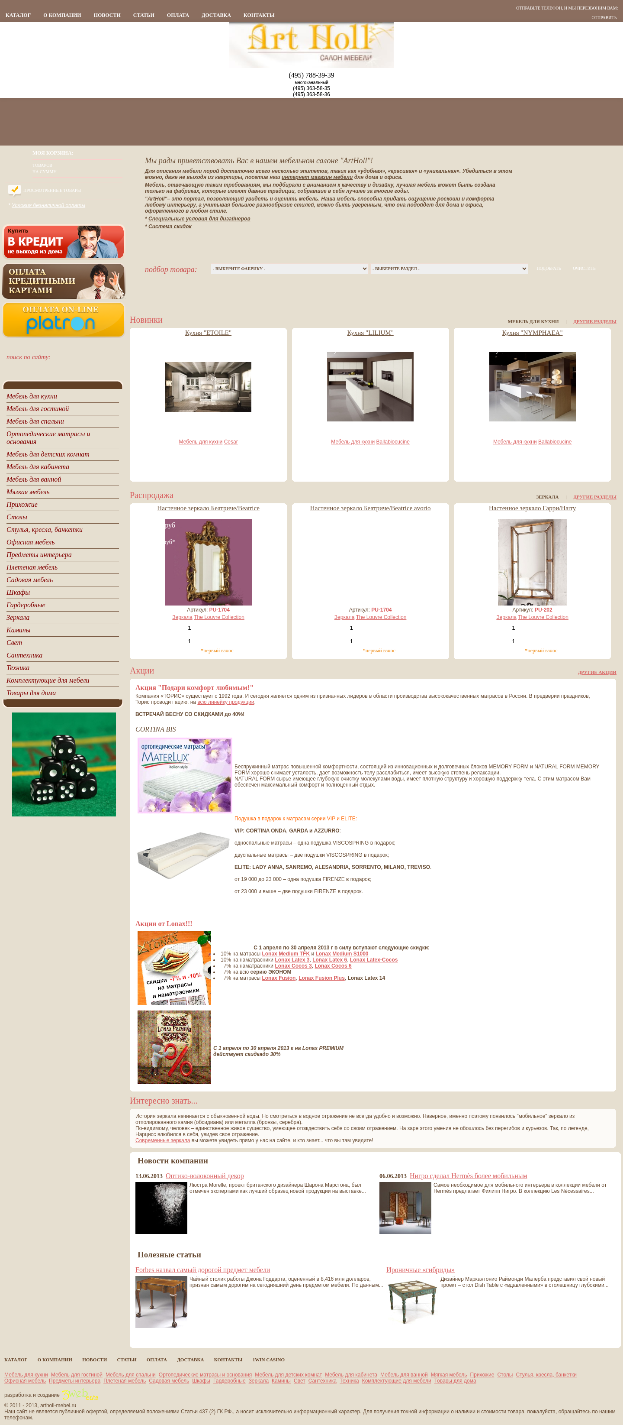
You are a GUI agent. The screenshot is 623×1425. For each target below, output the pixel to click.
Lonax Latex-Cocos (374, 960)
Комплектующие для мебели (396, 1381)
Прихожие (482, 1375)
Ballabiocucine (393, 442)
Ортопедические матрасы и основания (205, 1375)
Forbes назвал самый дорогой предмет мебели (202, 1269)
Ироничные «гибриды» (420, 1269)
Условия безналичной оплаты (48, 205)
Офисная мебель (25, 1381)
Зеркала (182, 617)
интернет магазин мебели (317, 177)
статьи (143, 15)
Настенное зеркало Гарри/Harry (532, 508)
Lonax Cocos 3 (293, 966)
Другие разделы (595, 321)
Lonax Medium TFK (286, 954)
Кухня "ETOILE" (208, 332)
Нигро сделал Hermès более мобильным (468, 1175)
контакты (259, 15)
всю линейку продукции (225, 702)
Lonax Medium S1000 (342, 954)
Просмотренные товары (52, 190)
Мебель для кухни (201, 442)
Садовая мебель (169, 1381)
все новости (152, 1242)
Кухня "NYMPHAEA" (532, 332)
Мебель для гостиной (77, 1375)
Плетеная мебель (124, 1381)
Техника (349, 1381)
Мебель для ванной (404, 1375)
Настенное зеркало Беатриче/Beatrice (208, 508)
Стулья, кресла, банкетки (546, 1375)
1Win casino (269, 1359)
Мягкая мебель (449, 1375)
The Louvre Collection (219, 617)
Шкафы (201, 1381)
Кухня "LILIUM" (370, 332)
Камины (281, 1381)
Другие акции (597, 672)
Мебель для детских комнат (288, 1375)
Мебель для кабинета (351, 1375)
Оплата (178, 15)
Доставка (216, 15)
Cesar (231, 442)
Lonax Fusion (278, 978)
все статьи (151, 1336)
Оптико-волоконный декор (205, 1175)
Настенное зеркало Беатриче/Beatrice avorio (370, 508)
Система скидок (170, 226)
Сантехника (322, 1381)
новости (107, 15)
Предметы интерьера (74, 1381)
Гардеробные (229, 1381)
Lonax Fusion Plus (322, 978)
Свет (299, 1381)
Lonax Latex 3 (292, 960)
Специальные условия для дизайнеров (199, 219)
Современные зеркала (162, 1140)
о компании (62, 15)
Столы (505, 1375)
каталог (18, 15)
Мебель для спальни (131, 1375)
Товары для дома (455, 1381)
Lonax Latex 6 (329, 960)
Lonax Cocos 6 (333, 966)
